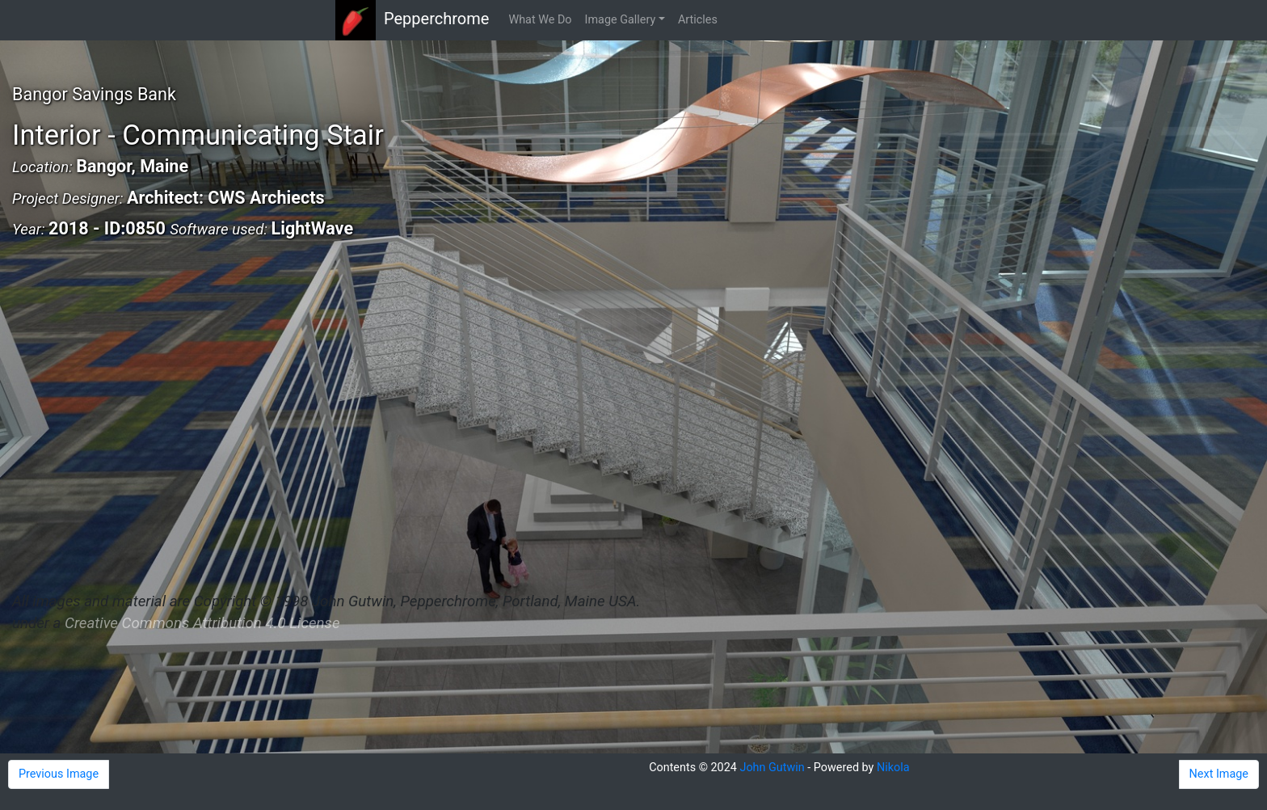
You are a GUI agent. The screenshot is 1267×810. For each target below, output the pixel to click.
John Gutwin (771, 767)
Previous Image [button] (59, 774)
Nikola (893, 767)
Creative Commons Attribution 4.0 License (202, 623)
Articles (698, 20)
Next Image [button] (1218, 774)
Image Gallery (620, 20)
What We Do (539, 20)
